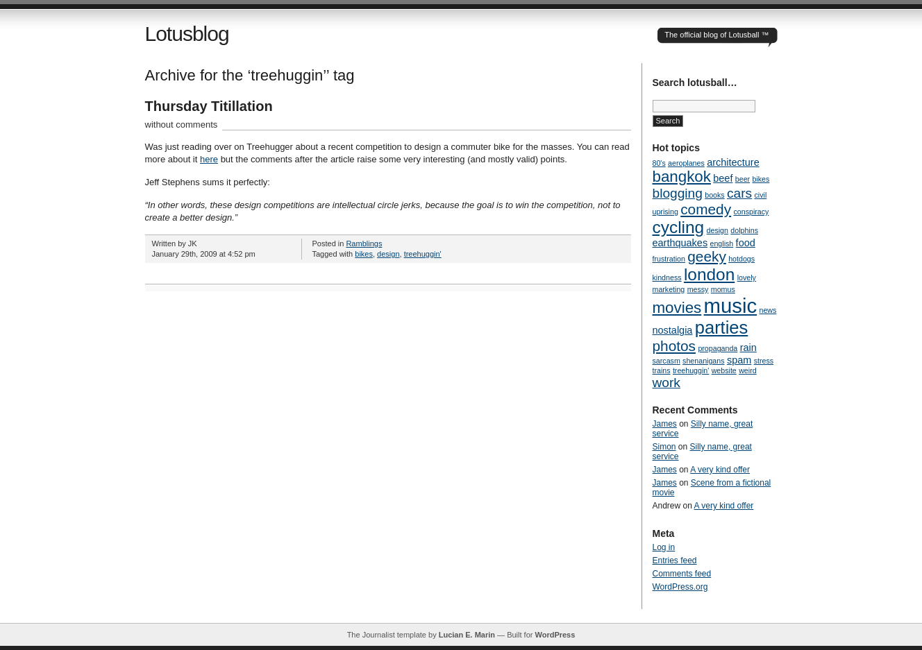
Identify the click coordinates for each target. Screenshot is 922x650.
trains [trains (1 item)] (662, 370)
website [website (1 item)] (724, 370)
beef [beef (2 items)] (722, 178)
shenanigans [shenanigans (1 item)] (703, 361)
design (388, 254)
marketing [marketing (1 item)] (669, 289)
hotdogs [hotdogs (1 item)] (741, 259)
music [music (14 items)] (730, 305)
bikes (364, 254)
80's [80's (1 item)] (659, 163)
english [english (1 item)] (721, 243)
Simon (664, 447)
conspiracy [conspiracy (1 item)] (751, 211)
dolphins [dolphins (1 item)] (744, 230)
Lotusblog (187, 33)
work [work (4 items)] (666, 382)
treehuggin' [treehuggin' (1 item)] (691, 370)
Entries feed (675, 560)
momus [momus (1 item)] (723, 289)
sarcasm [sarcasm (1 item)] (666, 361)
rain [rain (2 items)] (748, 347)
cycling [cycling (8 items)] (679, 227)
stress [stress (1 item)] (763, 361)
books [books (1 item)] (714, 195)
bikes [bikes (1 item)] (760, 179)
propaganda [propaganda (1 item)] (717, 348)
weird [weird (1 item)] (747, 370)
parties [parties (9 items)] (721, 327)
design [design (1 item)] (717, 230)
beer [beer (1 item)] (742, 179)
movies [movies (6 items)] (677, 307)
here (209, 159)
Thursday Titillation (209, 106)
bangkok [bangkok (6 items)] (682, 176)
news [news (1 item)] (768, 310)
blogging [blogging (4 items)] (678, 193)
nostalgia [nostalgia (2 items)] (673, 330)
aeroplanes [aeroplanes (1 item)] (686, 163)
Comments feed (682, 574)
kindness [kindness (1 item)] (667, 277)
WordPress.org (680, 587)
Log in (664, 547)
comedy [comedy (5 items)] (705, 209)
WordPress (555, 635)
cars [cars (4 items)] (739, 193)
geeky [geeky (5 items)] (706, 256)
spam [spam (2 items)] (739, 360)
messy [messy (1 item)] (698, 289)
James (665, 424)
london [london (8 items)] (709, 274)
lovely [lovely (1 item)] (746, 277)
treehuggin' (423, 254)
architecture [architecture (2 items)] (733, 162)
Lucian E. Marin (467, 635)
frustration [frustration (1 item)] (669, 259)
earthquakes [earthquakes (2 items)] (680, 242)
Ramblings (364, 243)
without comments (181, 124)
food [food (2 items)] (745, 242)
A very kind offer (720, 469)
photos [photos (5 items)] (674, 346)
